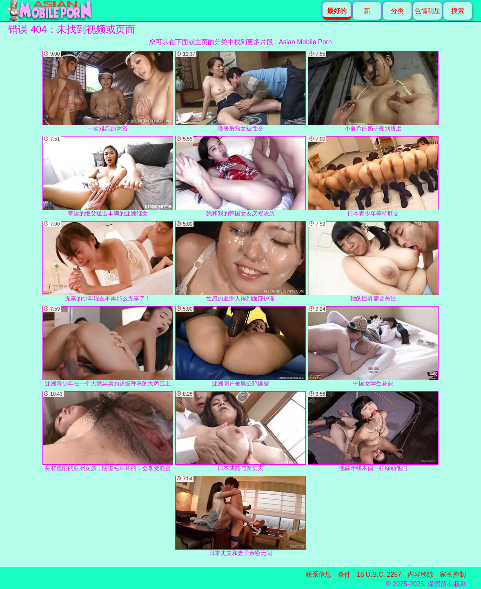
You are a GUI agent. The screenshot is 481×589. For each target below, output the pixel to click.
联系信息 (318, 574)
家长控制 (453, 574)
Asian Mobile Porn (305, 41)
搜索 (457, 10)
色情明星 (427, 10)
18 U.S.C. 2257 (379, 574)
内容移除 (421, 574)
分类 (397, 10)
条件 (344, 574)
